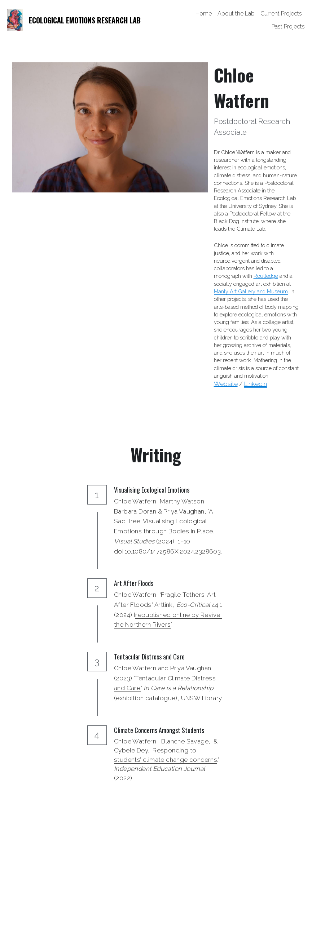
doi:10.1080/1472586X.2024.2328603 (167, 551)
